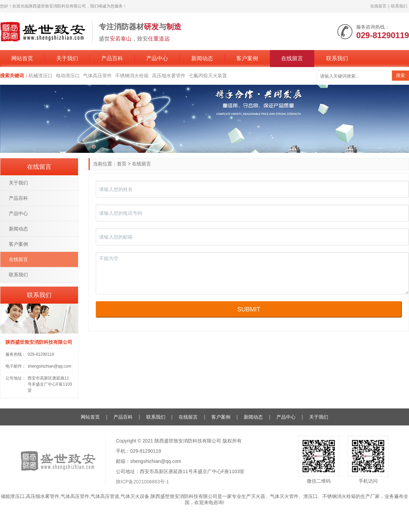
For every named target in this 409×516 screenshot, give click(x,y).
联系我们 (399, 6)
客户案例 (247, 58)
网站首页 (22, 58)
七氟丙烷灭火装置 (208, 75)
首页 (121, 163)
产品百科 (112, 58)
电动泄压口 (68, 75)
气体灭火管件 (284, 496)
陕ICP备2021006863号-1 (142, 481)
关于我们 (67, 58)
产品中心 (157, 58)
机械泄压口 (40, 75)
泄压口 (310, 496)
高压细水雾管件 (168, 75)
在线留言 (378, 6)
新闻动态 (202, 58)
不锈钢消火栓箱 (132, 75)
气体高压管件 (97, 75)
